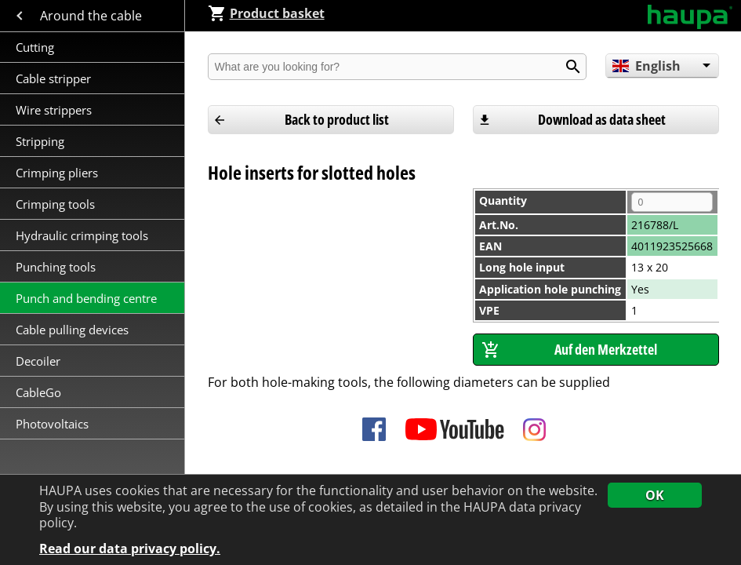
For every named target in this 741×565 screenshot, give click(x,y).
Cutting (35, 47)
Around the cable (92, 15)
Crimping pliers (58, 172)
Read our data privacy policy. (129, 549)
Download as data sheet (602, 119)
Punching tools (56, 267)
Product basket (266, 13)
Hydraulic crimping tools (82, 235)
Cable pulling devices (72, 329)
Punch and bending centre (86, 298)
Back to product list (337, 119)
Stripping (41, 141)
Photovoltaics (52, 424)
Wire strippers (54, 110)
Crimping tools (55, 204)
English (646, 66)
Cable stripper (55, 78)
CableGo (38, 392)
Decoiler (38, 361)
